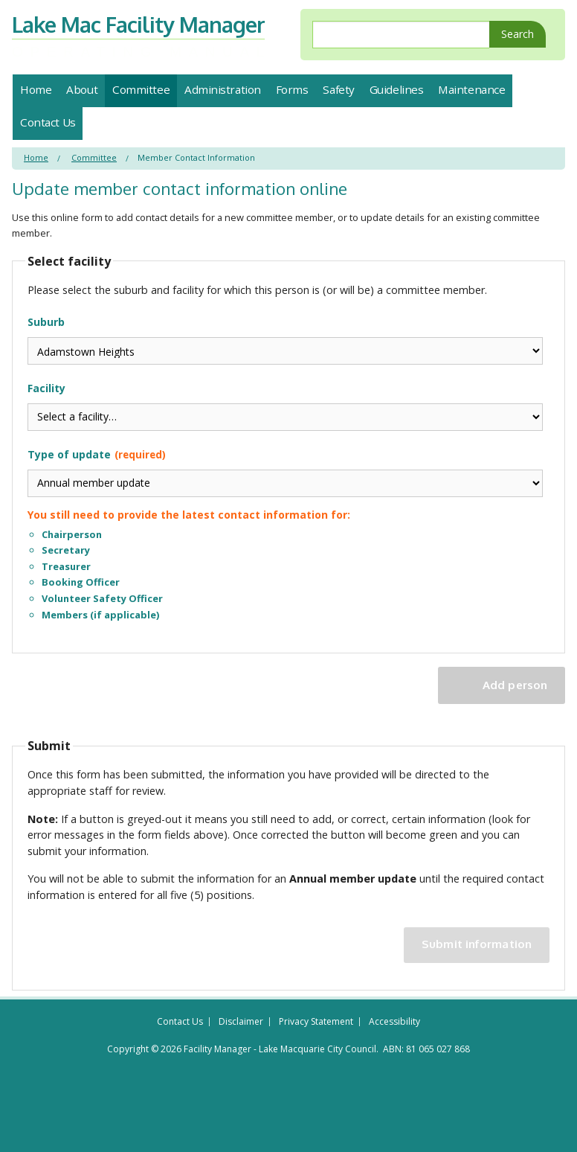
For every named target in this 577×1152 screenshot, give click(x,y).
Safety (338, 89)
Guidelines (397, 89)
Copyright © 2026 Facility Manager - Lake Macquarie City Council (241, 1049)
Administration (222, 89)
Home (35, 89)
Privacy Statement (316, 1021)
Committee (141, 89)
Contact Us (48, 122)
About (81, 89)
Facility (285, 406)
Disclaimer (241, 1021)
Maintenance (471, 89)
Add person (515, 684)
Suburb (285, 340)
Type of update (285, 535)
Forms (292, 89)
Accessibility (394, 1021)
